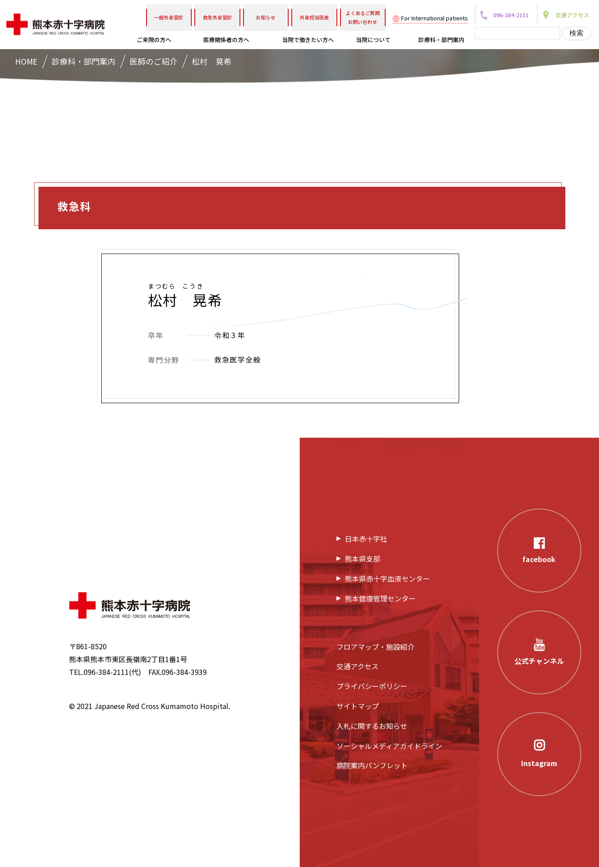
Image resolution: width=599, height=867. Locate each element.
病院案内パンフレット (372, 765)
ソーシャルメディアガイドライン (389, 745)
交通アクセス (357, 666)
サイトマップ (357, 706)
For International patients (434, 18)
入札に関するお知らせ (371, 726)
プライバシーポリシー (371, 686)
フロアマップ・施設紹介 (375, 646)
